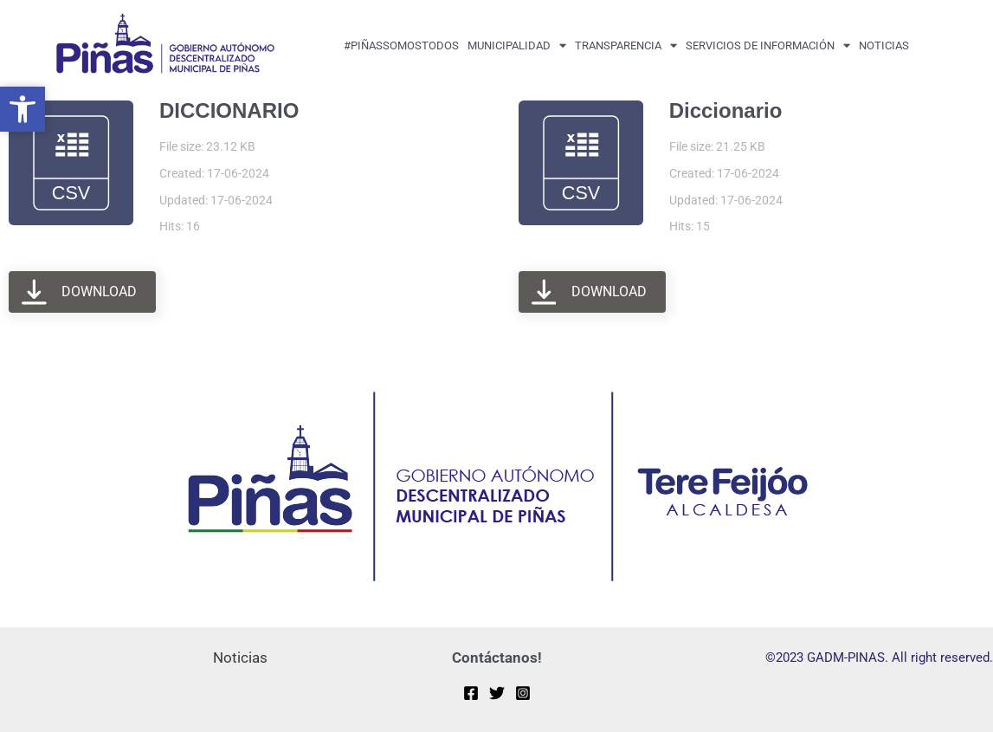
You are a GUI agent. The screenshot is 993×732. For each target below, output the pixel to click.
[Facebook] (471, 693)
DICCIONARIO (229, 110)
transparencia (626, 45)
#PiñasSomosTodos (401, 45)
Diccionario (726, 110)
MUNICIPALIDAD (516, 45)
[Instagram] (523, 693)
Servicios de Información (768, 45)
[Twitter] (497, 693)
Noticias (884, 45)
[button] (22, 109)
